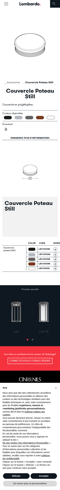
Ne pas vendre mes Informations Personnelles (25, 443)
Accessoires (13, 82)
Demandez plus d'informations (30, 137)
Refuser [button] (16, 476)
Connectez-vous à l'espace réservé (30, 360)
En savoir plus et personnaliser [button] (30, 483)
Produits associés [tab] (30, 289)
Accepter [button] (43, 476)
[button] (27, 339)
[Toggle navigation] (6, 4)
